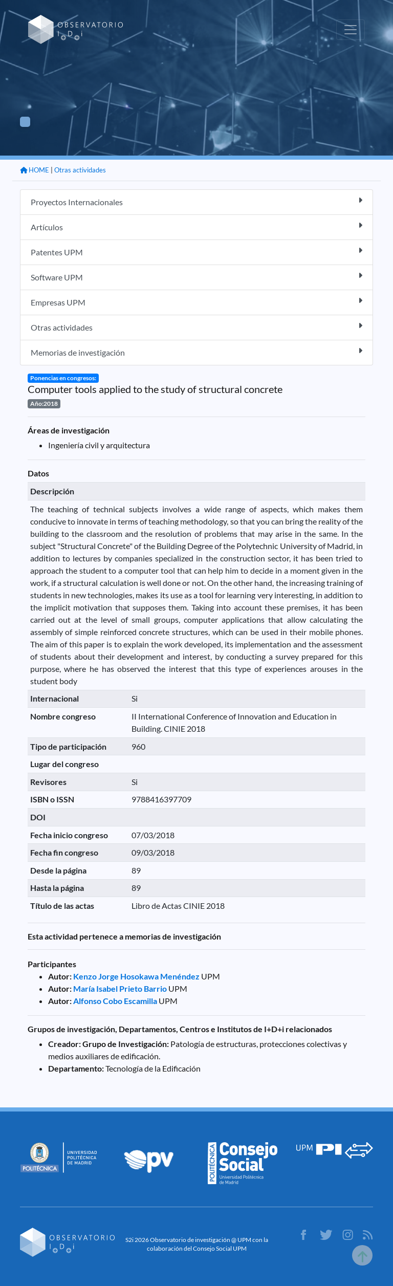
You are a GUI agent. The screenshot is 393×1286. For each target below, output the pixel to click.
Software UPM (196, 276)
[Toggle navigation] (350, 29)
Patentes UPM (196, 251)
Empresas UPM (196, 301)
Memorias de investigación (196, 351)
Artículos (196, 226)
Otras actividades (80, 170)
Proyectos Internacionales (196, 201)
